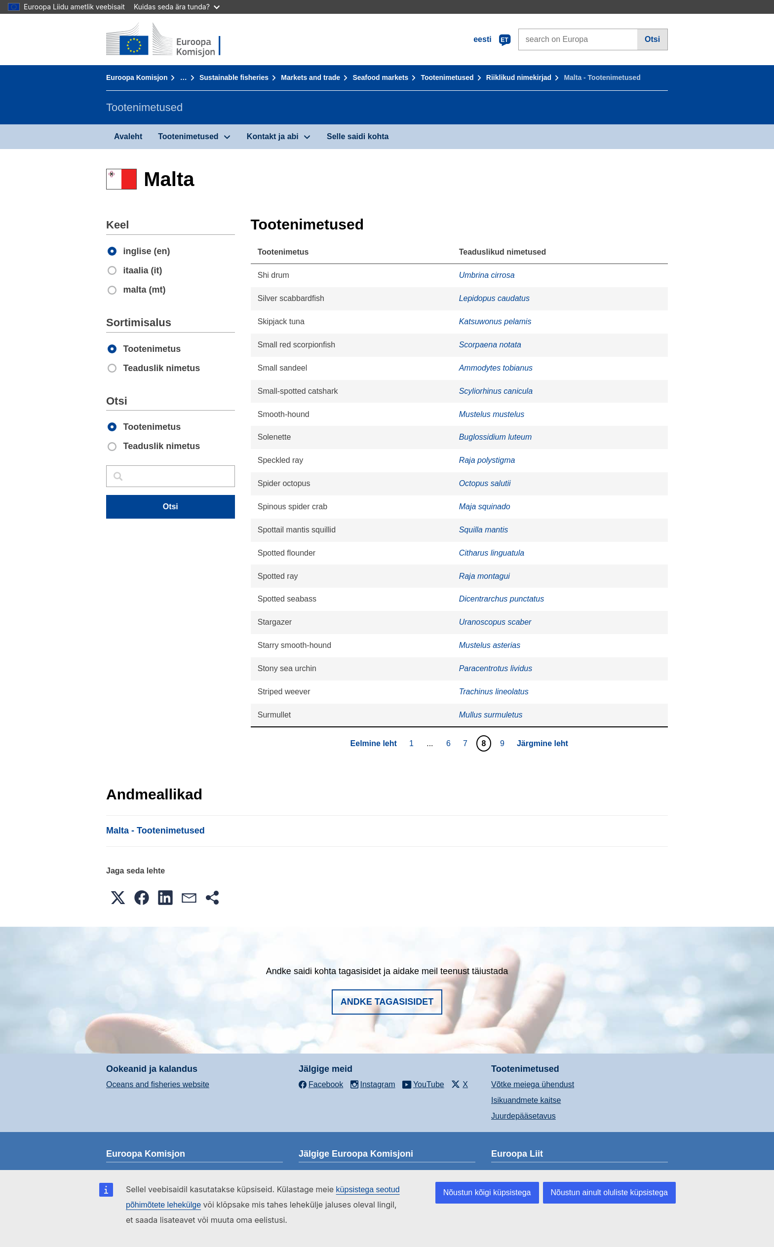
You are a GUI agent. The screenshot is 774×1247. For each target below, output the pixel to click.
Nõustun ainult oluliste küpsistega (609, 1192)
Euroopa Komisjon (136, 77)
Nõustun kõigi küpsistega (487, 1192)
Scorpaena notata (490, 344)
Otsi (652, 39)
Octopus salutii (485, 483)
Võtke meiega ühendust (532, 1084)
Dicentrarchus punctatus (501, 599)
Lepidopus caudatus (494, 298)
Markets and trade (310, 77)
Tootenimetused (447, 77)
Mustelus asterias (490, 645)
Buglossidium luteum (495, 437)
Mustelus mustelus (492, 414)
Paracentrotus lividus (496, 668)
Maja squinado (484, 506)
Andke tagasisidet (387, 1002)
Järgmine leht (542, 743)
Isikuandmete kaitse (526, 1100)
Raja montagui (484, 576)
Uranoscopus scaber (495, 622)
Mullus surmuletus (491, 715)
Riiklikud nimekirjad (518, 77)
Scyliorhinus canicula (496, 391)
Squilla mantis (483, 530)
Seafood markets (380, 77)
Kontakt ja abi (273, 136)
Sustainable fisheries (234, 77)
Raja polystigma (487, 460)
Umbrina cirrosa (487, 275)
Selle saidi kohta (357, 136)
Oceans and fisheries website (157, 1084)
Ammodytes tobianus (496, 368)
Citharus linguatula (492, 553)
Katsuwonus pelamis (495, 321)
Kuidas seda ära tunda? (177, 6)
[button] (118, 897)
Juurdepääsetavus (523, 1116)
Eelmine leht (373, 743)
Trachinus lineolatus (494, 691)
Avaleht (128, 136)
